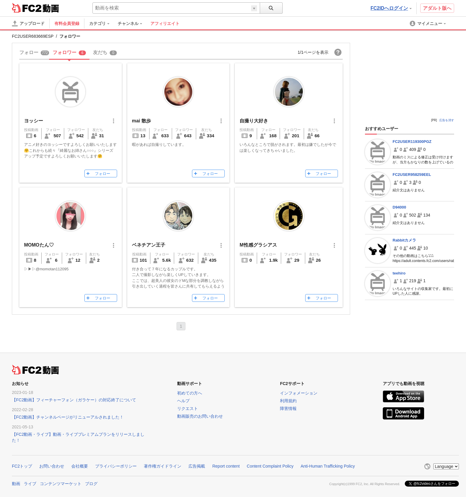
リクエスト (187, 408)
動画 (16, 483)
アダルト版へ (437, 8)
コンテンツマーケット (60, 483)
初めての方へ (189, 393)
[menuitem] (102, 23)
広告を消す (446, 120)
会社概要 (79, 466)
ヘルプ (183, 400)
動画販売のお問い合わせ (200, 416)
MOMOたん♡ (39, 244)
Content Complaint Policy (270, 466)
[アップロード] (28, 23)
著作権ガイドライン (162, 466)
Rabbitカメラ (404, 240)
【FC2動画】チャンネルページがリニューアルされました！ (68, 417)
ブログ (91, 483)
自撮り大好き (254, 120)
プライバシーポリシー (116, 466)
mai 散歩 (141, 120)
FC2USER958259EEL (412, 174)
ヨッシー (33, 120)
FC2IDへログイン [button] (391, 8)
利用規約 (288, 400)
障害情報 (288, 408)
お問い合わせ (51, 466)
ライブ (30, 483)
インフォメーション (298, 393)
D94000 (399, 207)
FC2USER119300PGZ (412, 141)
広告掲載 (196, 466)
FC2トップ (22, 466)
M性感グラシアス (258, 244)
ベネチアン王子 (148, 244)
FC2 (26, 7)
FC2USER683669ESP (32, 36)
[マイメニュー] (428, 23)
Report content (226, 466)
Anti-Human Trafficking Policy (327, 466)
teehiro (399, 273)
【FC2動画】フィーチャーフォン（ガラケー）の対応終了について (74, 399)
